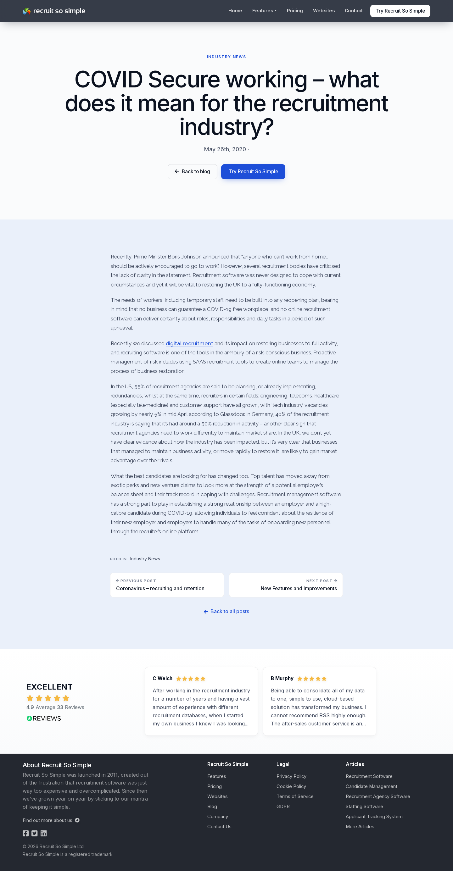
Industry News (145, 559)
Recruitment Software (369, 776)
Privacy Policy (291, 776)
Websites (323, 11)
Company (217, 816)
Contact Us (219, 826)
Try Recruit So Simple (253, 172)
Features (216, 776)
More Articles (360, 826)
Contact (354, 11)
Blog (212, 806)
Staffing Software (364, 806)
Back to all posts (226, 611)
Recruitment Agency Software (378, 796)
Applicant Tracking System (374, 816)
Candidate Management (371, 786)
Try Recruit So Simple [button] (400, 11)
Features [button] (262, 11)
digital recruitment (189, 344)
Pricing (295, 11)
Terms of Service (295, 796)
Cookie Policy (291, 786)
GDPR (283, 806)
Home (235, 11)
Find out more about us (51, 820)
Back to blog (192, 172)
